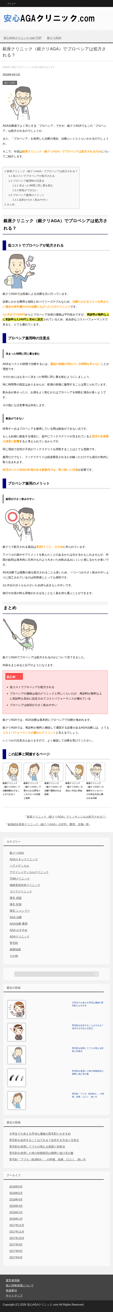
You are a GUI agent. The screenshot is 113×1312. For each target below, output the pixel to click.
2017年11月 (16, 1231)
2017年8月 (16, 1251)
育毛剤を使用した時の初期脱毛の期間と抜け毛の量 (41, 1153)
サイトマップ (14, 1295)
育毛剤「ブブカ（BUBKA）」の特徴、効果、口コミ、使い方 (47, 1159)
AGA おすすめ (18, 930)
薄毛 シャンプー (20, 910)
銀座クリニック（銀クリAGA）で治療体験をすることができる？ (12, 787)
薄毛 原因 (15, 897)
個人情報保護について (20, 1285)
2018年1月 (16, 1218)
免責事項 (11, 1290)
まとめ (10, 204)
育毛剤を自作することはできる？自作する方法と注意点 (44, 1140)
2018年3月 (16, 1205)
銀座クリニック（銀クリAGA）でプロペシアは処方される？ (41, 171)
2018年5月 (16, 1193)
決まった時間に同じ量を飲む (33, 185)
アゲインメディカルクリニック (29, 872)
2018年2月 (16, 1212)
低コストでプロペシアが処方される (32, 175)
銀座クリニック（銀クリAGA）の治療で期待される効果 (53, 787)
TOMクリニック (20, 878)
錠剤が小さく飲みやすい (30, 199)
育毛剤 (14, 943)
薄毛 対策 (15, 904)
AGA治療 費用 (18, 923)
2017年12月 (16, 1225)
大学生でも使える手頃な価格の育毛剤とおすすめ (40, 1133)
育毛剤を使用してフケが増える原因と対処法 (37, 1146)
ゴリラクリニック (21, 891)
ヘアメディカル (19, 865)
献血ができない (25, 190)
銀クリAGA (10, 83)
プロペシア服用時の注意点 (26, 180)
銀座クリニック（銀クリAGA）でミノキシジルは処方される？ (66, 816)
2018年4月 (16, 1199)
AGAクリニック (19, 936)
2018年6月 (16, 1186)
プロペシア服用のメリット (26, 194)
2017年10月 (16, 1238)
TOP (22, 37)
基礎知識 (15, 949)
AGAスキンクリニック (24, 859)
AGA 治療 (16, 917)
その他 (14, 955)
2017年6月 (16, 1257)
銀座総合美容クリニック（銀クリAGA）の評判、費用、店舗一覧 (48, 824)
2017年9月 (16, 1244)
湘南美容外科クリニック (25, 885)
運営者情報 (13, 1280)
